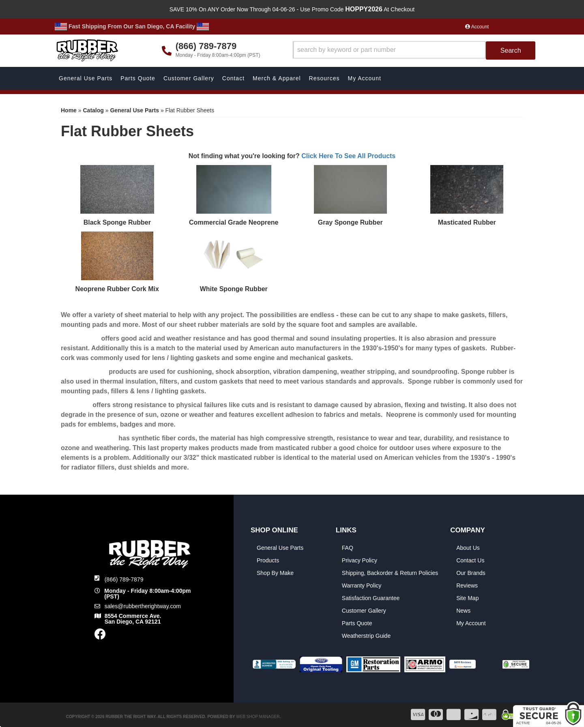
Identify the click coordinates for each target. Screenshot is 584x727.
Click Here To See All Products (348, 155)
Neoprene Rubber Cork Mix (117, 288)
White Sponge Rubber (234, 288)
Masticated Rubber (467, 222)
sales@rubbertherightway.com (143, 606)
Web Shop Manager (257, 716)
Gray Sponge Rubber (350, 222)
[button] (414, 50)
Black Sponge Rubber (117, 222)
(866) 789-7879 (124, 579)
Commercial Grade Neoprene (234, 222)
